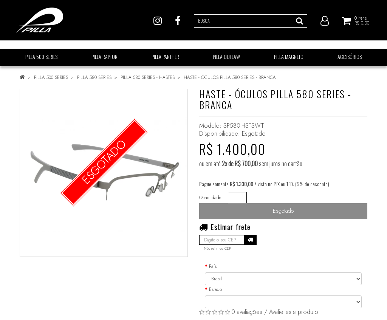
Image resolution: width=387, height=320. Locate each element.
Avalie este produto (293, 312)
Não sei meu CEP (217, 248)
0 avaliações (246, 312)
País (213, 266)
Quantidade (210, 197)
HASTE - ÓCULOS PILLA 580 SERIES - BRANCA (230, 77)
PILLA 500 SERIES (51, 77)
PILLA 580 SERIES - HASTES (148, 77)
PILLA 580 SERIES (94, 77)
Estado (215, 289)
